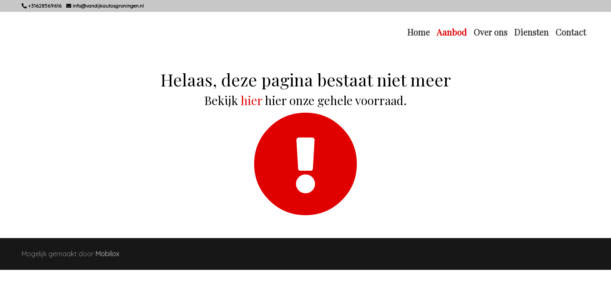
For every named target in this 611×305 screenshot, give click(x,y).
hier (251, 100)
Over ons (490, 32)
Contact (570, 32)
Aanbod (452, 32)
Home (418, 32)
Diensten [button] (531, 32)
